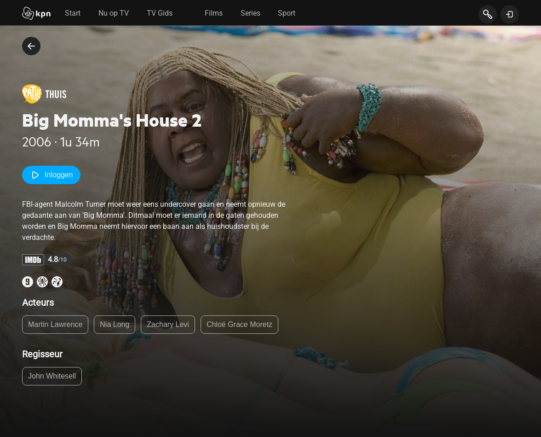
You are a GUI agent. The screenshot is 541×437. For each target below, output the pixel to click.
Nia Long (114, 324)
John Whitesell (52, 376)
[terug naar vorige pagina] (31, 46)
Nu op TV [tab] (113, 13)
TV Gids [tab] (160, 13)
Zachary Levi (168, 324)
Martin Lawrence (55, 324)
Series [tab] (250, 13)
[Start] (36, 14)
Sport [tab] (286, 13)
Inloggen (51, 175)
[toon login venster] (510, 14)
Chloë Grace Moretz (239, 324)
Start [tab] (73, 13)
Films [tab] (214, 13)
